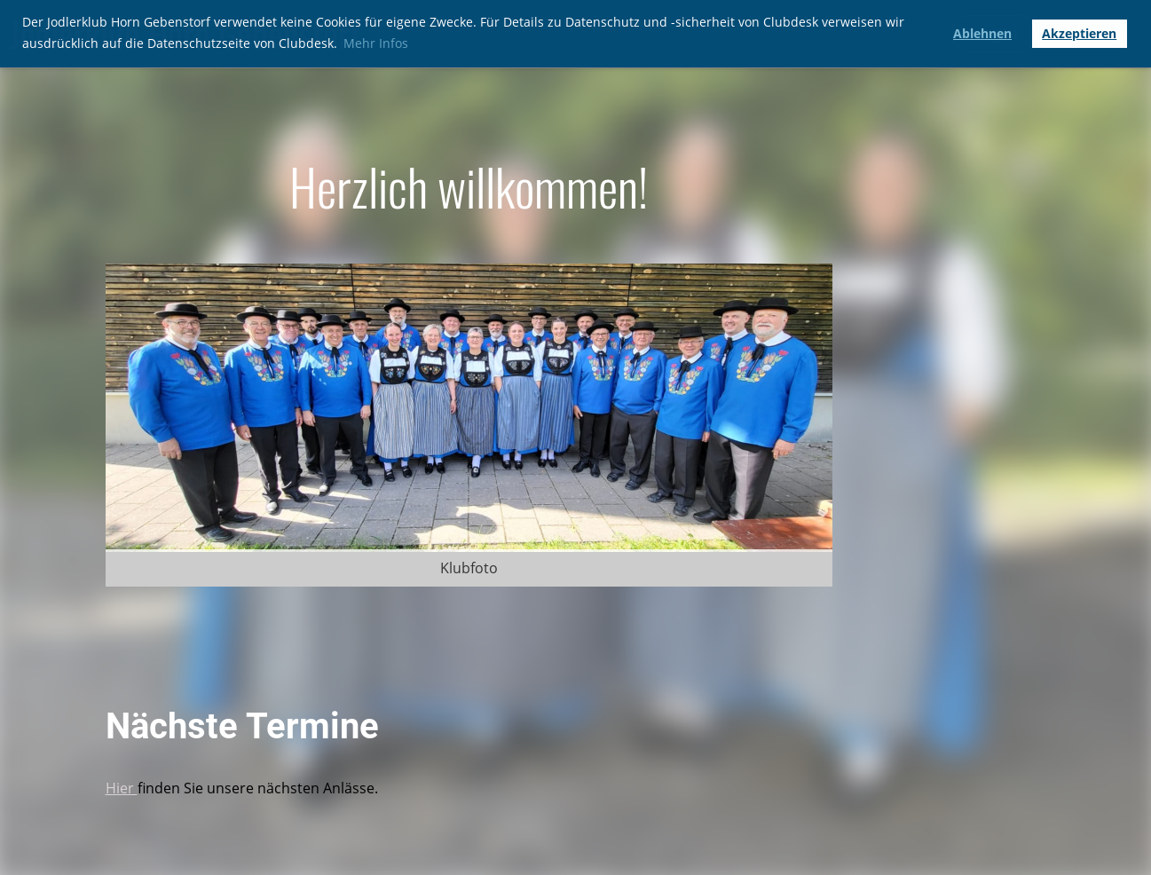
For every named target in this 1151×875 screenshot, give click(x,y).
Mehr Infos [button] (375, 43)
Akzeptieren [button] (1079, 33)
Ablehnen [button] (982, 33)
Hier (122, 788)
